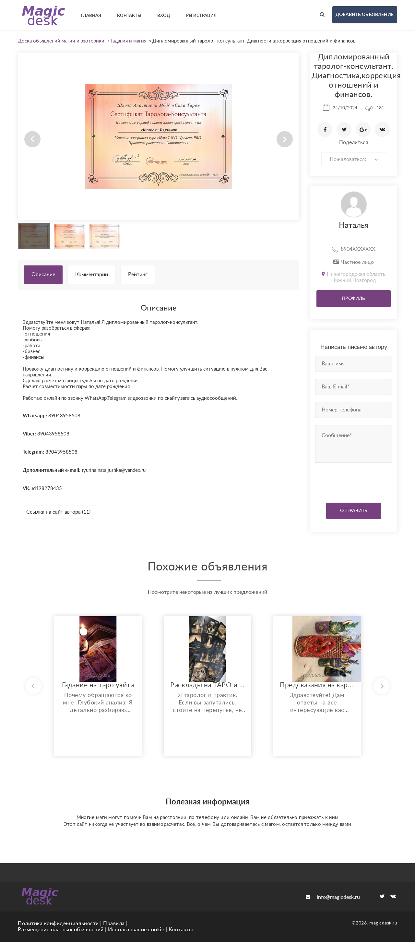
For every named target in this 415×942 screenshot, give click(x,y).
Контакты (181, 929)
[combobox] (354, 159)
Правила (114, 923)
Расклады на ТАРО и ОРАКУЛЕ (207, 685)
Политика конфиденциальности (58, 923)
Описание (43, 274)
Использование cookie (136, 929)
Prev (32, 139)
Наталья (353, 225)
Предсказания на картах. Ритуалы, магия (317, 685)
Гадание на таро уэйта (98, 685)
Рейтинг (138, 274)
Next (285, 139)
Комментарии (91, 274)
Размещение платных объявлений (61, 929)
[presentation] (354, 481)
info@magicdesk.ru (333, 897)
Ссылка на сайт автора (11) (58, 512)
